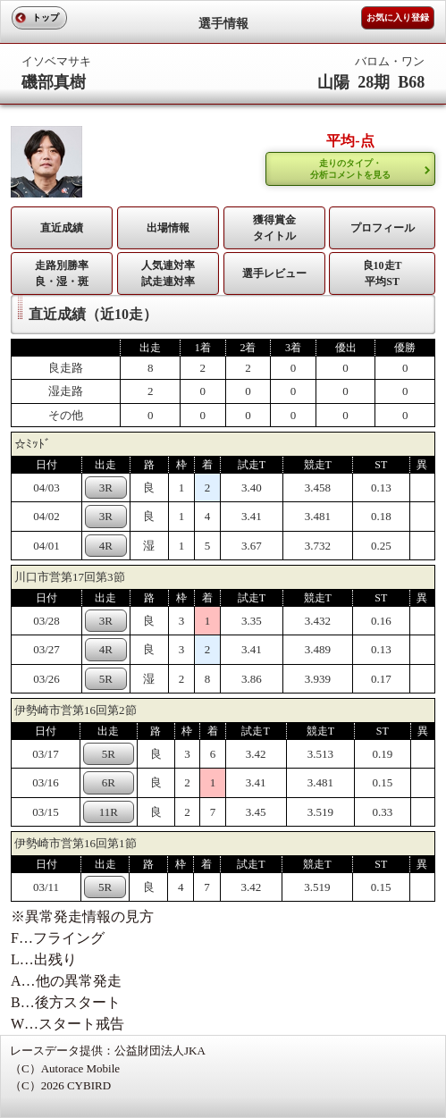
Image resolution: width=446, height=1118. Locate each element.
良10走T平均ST (382, 273)
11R (108, 812)
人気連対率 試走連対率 (168, 273)
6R (108, 782)
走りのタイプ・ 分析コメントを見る (350, 169)
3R (106, 487)
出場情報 (168, 228)
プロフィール (382, 228)
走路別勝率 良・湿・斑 (61, 273)
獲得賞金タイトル (274, 228)
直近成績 (61, 228)
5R (106, 678)
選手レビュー (274, 273)
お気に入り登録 (397, 17)
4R (106, 545)
